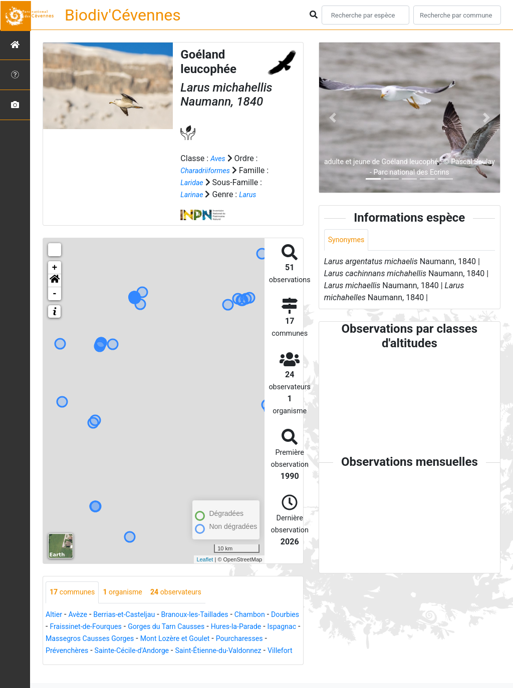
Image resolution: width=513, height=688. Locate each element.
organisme (131, 592)
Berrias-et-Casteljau (133, 615)
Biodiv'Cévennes (123, 15)
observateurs (190, 592)
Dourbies (61, 627)
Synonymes (348, 240)
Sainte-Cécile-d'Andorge (231, 651)
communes (75, 592)
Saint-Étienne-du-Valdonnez (94, 663)
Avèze (81, 615)
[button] (54, 280)
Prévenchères (158, 651)
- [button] (55, 294)
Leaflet (204, 559)
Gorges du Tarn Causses (214, 627)
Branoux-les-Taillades (211, 615)
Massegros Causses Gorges (165, 639)
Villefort (163, 663)
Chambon (273, 615)
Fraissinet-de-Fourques (124, 627)
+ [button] (55, 268)
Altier (55, 615)
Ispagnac (93, 639)
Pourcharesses (101, 651)
